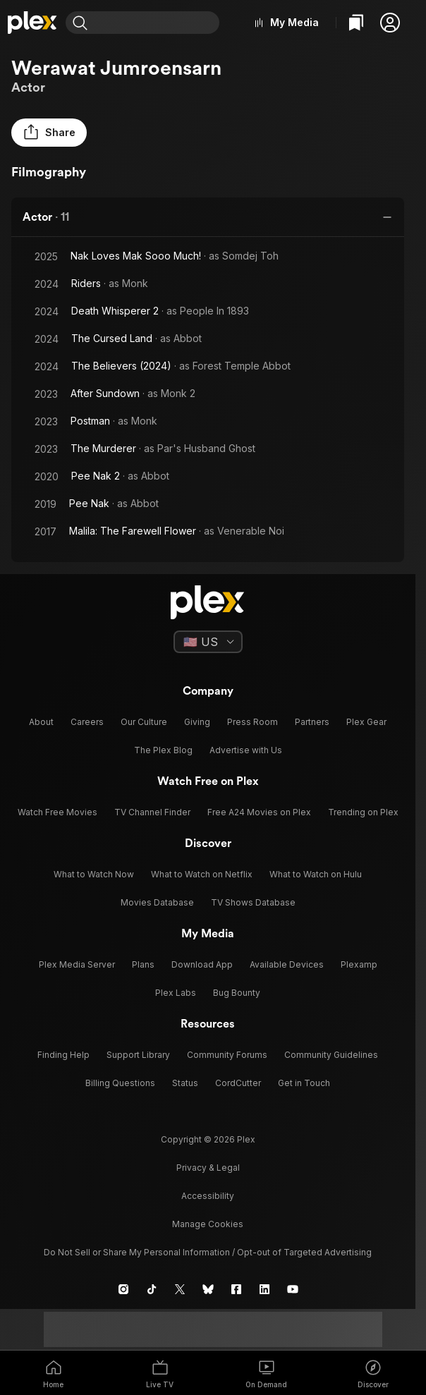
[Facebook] (236, 1289)
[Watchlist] (356, 22)
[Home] (32, 22)
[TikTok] (152, 1289)
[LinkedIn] (264, 1289)
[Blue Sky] (208, 1289)
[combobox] (156, 22)
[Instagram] (123, 1289)
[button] (390, 22)
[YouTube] (293, 1289)
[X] (180, 1289)
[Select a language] (208, 642)
